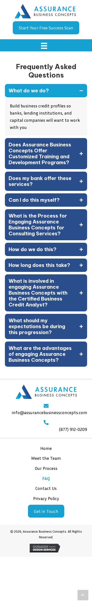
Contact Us (46, 488)
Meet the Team (46, 458)
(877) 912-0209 (73, 429)
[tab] (46, 90)
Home (46, 448)
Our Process (46, 468)
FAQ (46, 478)
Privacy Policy (46, 498)
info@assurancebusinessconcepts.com (49, 412)
